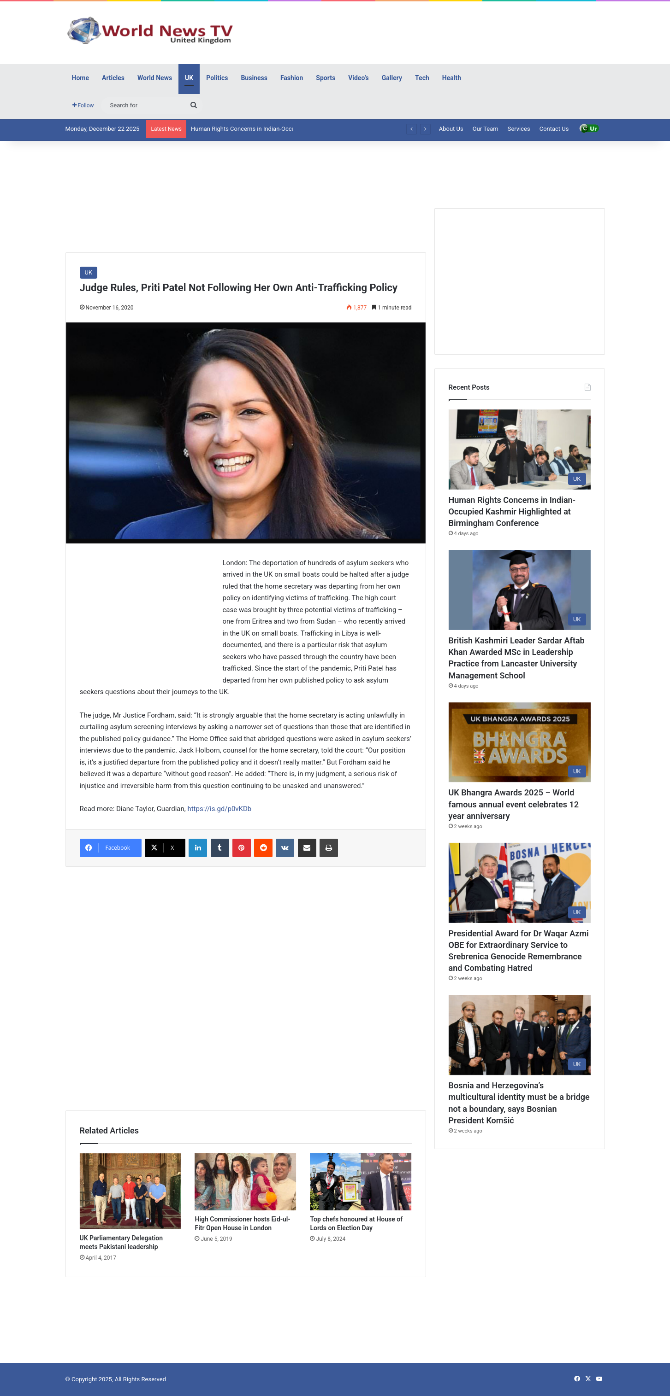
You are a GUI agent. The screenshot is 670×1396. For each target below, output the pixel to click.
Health (451, 78)
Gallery (392, 78)
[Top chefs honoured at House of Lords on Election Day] (360, 1181)
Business (254, 78)
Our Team (485, 128)
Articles (113, 78)
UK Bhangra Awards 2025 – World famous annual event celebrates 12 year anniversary (514, 804)
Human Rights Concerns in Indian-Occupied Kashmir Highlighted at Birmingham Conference (512, 511)
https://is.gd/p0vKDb (219, 809)
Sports (325, 78)
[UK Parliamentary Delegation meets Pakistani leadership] (130, 1191)
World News (154, 78)
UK (189, 78)
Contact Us (554, 128)
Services (519, 128)
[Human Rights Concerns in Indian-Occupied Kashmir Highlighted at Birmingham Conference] (520, 449)
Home (80, 78)
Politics (217, 78)
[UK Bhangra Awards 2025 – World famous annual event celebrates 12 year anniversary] (520, 742)
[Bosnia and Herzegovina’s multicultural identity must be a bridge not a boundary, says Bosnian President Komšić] (520, 1035)
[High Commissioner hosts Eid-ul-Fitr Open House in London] (245, 1181)
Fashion (291, 78)
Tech (422, 78)
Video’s (358, 78)
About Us (451, 128)
